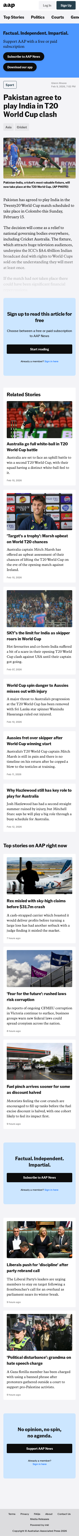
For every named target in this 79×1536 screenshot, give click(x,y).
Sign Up (66, 5)
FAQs (37, 1514)
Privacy (24, 1514)
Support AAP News (39, 1448)
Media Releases (39, 1519)
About (48, 1514)
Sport (10, 85)
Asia (8, 127)
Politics (38, 17)
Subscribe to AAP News (23, 56)
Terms (11, 1514)
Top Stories (13, 17)
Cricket (22, 127)
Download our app (19, 67)
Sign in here (51, 361)
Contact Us (64, 1514)
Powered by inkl (39, 1525)
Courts (57, 17)
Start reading (39, 349)
